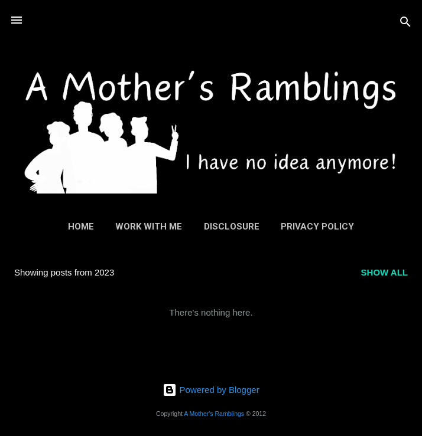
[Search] (405, 24)
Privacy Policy (317, 226)
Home (81, 226)
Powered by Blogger (211, 390)
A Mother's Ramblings (214, 413)
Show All (384, 272)
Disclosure (231, 226)
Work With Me (148, 226)
